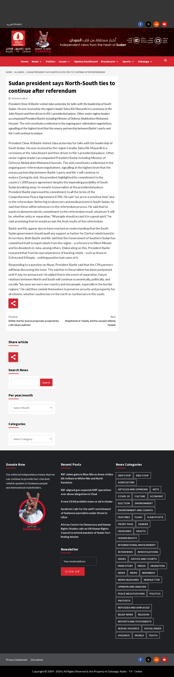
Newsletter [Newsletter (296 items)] (152, 579)
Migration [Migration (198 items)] (158, 565)
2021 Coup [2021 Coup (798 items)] (142, 475)
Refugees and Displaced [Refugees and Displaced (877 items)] (134, 607)
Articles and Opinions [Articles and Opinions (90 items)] (133, 489)
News (37, 61)
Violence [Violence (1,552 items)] (124, 635)
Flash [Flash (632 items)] (138, 517)
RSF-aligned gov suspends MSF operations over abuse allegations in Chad (86, 491)
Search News (18, 370)
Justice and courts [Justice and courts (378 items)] (144, 558)
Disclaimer (37, 659)
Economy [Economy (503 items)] (156, 496)
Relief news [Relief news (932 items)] (125, 614)
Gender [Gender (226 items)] (143, 524)
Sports (129, 61)
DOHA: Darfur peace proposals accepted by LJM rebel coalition (35, 321)
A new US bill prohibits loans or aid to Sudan (86, 501)
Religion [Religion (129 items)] (143, 614)
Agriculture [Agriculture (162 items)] (126, 482)
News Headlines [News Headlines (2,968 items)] (128, 579)
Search (46, 382)
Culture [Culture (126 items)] (140, 496)
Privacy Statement (16, 659)
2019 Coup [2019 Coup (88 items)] (124, 475)
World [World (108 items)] (139, 635)
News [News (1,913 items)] (133, 572)
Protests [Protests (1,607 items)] (124, 600)
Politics (50, 61)
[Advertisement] (87, 10)
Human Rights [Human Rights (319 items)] (127, 538)
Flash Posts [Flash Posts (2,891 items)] (155, 517)
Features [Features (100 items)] (124, 517)
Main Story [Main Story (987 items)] (125, 565)
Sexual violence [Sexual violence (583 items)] (128, 628)
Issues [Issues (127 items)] (122, 558)
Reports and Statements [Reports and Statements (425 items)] (134, 621)
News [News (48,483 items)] (121, 572)
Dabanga (145, 61)
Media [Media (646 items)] (142, 565)
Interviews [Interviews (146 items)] (125, 551)
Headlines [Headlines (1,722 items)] (124, 531)
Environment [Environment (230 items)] (144, 503)
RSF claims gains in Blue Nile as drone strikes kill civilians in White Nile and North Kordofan (87, 478)
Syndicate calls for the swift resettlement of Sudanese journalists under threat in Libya (86, 513)
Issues (65, 61)
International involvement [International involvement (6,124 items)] (137, 544)
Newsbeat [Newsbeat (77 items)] (148, 572)
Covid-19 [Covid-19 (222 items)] (124, 496)
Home (24, 61)
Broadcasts (110, 61)
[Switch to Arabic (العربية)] (15, 24)
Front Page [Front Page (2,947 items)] (125, 524)
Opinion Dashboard (86, 61)
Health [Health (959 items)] (141, 531)
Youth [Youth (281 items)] (153, 635)
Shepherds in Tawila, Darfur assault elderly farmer (89, 321)
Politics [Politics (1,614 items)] (155, 593)
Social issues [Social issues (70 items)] (152, 628)
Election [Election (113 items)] (124, 503)
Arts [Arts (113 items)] (156, 489)
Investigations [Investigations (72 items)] (148, 551)
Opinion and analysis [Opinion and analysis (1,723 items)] (132, 586)
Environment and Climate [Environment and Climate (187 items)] (135, 510)
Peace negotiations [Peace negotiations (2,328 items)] (131, 593)
